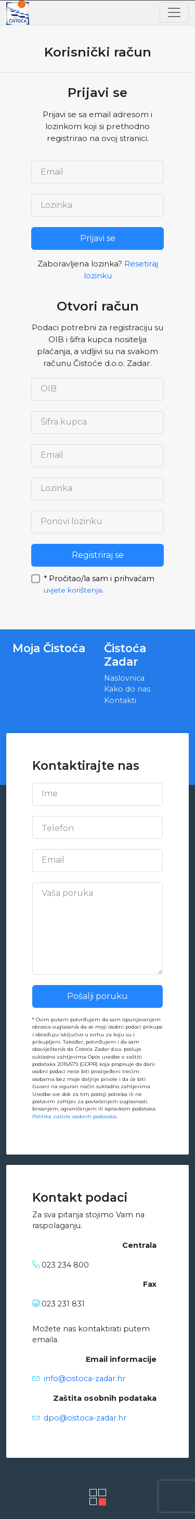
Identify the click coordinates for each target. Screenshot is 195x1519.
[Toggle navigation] (174, 12)
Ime (50, 794)
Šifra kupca (64, 422)
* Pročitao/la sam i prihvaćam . (99, 578)
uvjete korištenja (73, 590)
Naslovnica (124, 678)
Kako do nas (127, 689)
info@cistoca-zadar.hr (84, 1378)
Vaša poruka (67, 893)
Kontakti (120, 700)
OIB (49, 389)
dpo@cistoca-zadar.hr (85, 1418)
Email (52, 172)
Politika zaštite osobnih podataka (74, 1116)
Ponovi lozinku (71, 521)
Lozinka (56, 205)
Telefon (58, 828)
